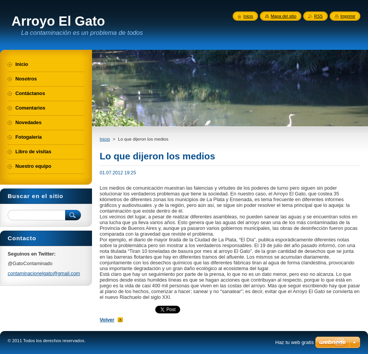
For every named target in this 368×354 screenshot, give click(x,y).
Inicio (105, 139)
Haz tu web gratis (294, 342)
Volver (107, 320)
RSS (318, 16)
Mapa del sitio (283, 16)
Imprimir (347, 16)
